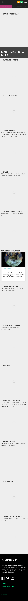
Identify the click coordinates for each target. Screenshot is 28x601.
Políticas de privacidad (7, 589)
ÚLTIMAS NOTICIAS (17, 6)
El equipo (3, 583)
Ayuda (3, 591)
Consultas (4, 594)
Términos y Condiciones (7, 586)
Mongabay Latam (7, 268)
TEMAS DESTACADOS (6, 6)
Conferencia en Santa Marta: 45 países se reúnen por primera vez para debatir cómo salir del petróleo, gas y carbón (13, 274)
